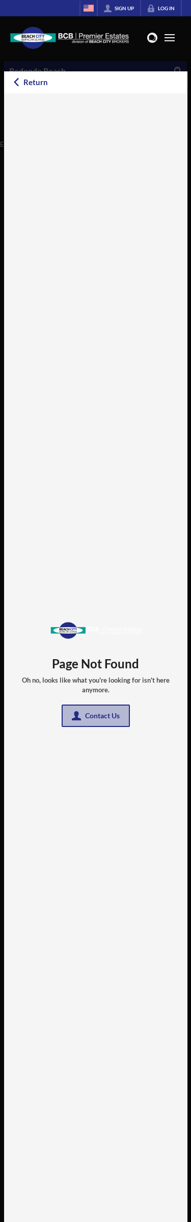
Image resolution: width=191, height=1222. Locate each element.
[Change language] (88, 8)
